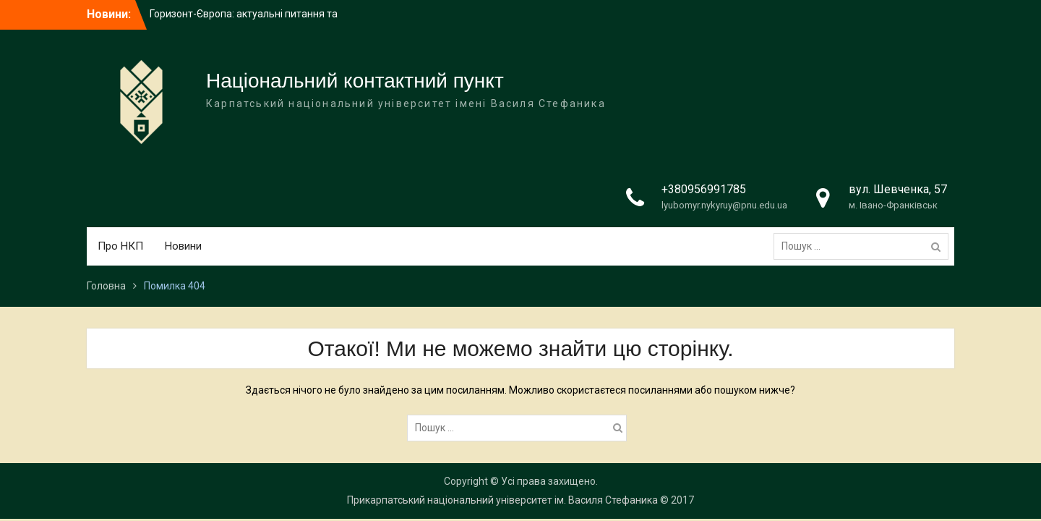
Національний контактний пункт (355, 80)
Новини (183, 246)
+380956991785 (703, 189)
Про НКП (120, 246)
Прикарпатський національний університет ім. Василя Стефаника (502, 500)
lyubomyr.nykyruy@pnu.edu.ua (724, 205)
